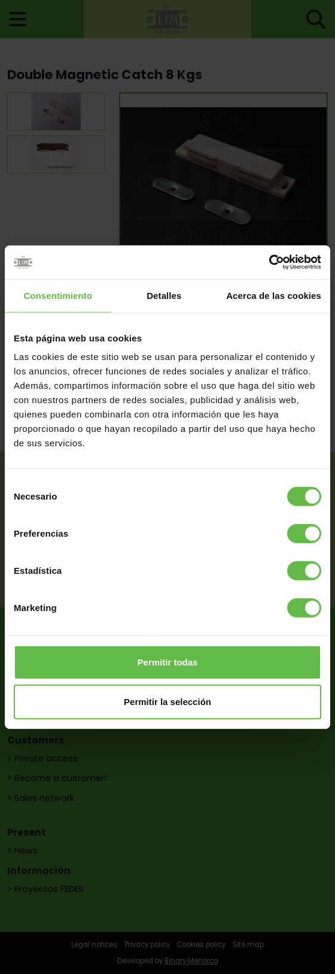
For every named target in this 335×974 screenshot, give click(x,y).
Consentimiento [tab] (57, 295)
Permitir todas (168, 662)
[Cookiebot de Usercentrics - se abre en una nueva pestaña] (269, 262)
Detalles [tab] (164, 295)
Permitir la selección (167, 701)
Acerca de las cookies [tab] (273, 295)
